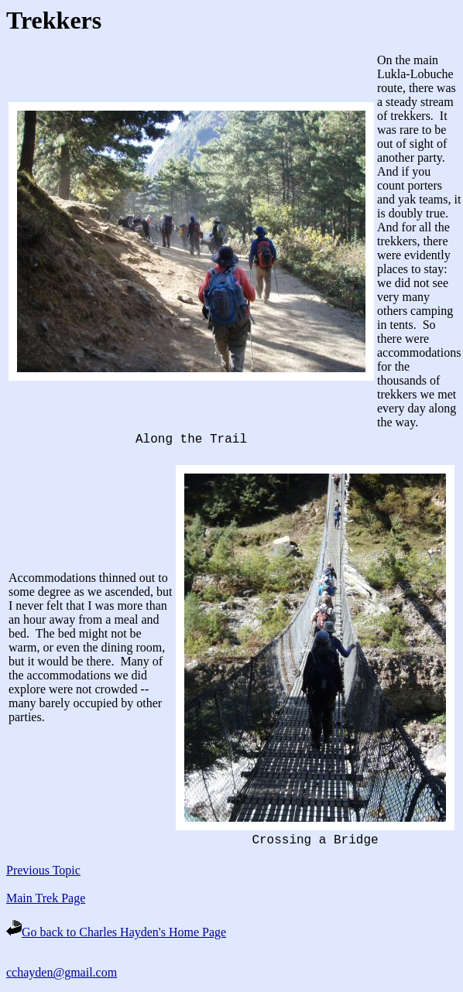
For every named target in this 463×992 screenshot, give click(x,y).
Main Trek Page (45, 898)
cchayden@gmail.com (61, 972)
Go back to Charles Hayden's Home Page (116, 932)
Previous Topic (43, 870)
